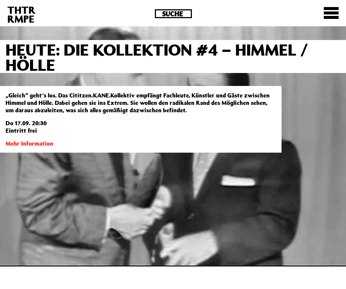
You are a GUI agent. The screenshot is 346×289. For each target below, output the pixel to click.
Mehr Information (29, 143)
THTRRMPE (21, 14)
